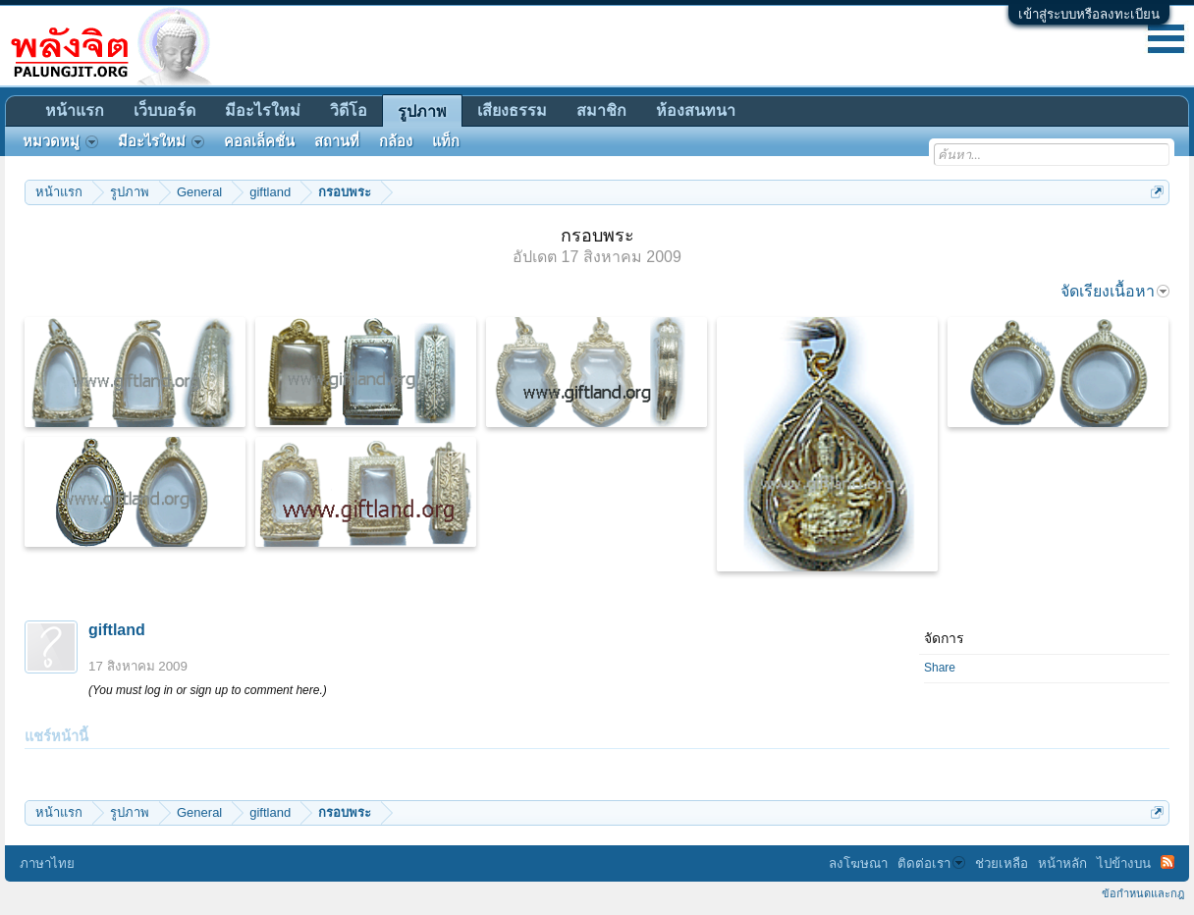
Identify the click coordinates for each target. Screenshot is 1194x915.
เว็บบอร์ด (164, 110)
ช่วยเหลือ (1001, 863)
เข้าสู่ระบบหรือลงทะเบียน (1089, 14)
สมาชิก (601, 110)
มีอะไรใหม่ (262, 110)
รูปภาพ (422, 111)
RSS (1167, 862)
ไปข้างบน (1124, 863)
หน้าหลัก (1062, 863)
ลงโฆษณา (858, 863)
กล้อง (395, 141)
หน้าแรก (74, 110)
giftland (116, 629)
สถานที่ (336, 141)
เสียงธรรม (512, 110)
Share (939, 667)
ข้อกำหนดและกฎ (1143, 893)
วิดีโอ (348, 110)
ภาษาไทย (47, 863)
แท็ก (446, 141)
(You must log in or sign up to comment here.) (207, 690)
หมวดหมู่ (60, 141)
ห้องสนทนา (695, 110)
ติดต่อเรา (931, 863)
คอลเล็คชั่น (259, 141)
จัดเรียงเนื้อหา (1114, 291)
